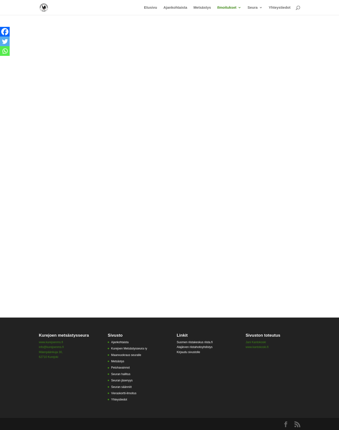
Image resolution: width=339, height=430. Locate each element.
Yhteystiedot (279, 7)
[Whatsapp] (5, 51)
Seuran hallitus (120, 374)
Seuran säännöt (121, 387)
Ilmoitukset (226, 7)
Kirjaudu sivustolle (188, 352)
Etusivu (150, 7)
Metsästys (202, 7)
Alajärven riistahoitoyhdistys (194, 347)
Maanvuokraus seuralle (126, 355)
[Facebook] (5, 32)
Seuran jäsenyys (122, 380)
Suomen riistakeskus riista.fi (195, 342)
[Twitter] (5, 41)
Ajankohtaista (175, 7)
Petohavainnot (120, 367)
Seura (253, 7)
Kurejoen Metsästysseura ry (129, 348)
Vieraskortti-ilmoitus (123, 393)
